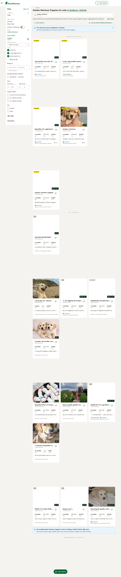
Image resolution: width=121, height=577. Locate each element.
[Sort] (101, 53)
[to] (24, 163)
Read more (110, 49)
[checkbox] (8, 77)
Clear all (26, 39)
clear (27, 68)
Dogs (9, 47)
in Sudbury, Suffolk (77, 40)
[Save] (56, 92)
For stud (11, 58)
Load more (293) (23, 108)
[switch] (22, 65)
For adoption (21, 54)
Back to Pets (12, 43)
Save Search (39, 53)
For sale (11, 54)
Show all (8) (13, 135)
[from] (12, 163)
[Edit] (28, 115)
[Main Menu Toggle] (1, 3)
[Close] (112, 58)
